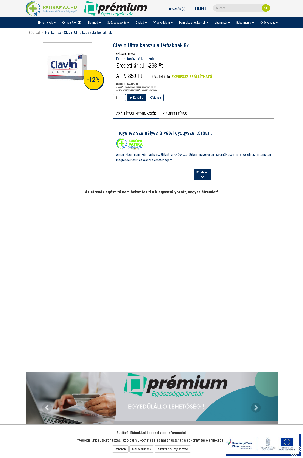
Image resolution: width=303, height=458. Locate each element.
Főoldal (34, 32)
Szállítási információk (136, 113)
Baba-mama (245, 22)
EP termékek (47, 22)
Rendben (120, 449)
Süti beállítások (141, 449)
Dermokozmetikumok (193, 22)
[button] (45, 405)
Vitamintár (222, 22)
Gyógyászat (269, 22)
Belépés (200, 9)
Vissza (155, 97)
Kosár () (176, 9)
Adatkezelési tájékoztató (172, 449)
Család (141, 22)
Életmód (94, 22)
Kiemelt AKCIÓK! (71, 22)
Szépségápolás (118, 22)
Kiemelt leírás (175, 113)
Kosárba (136, 97)
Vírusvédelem (163, 22)
